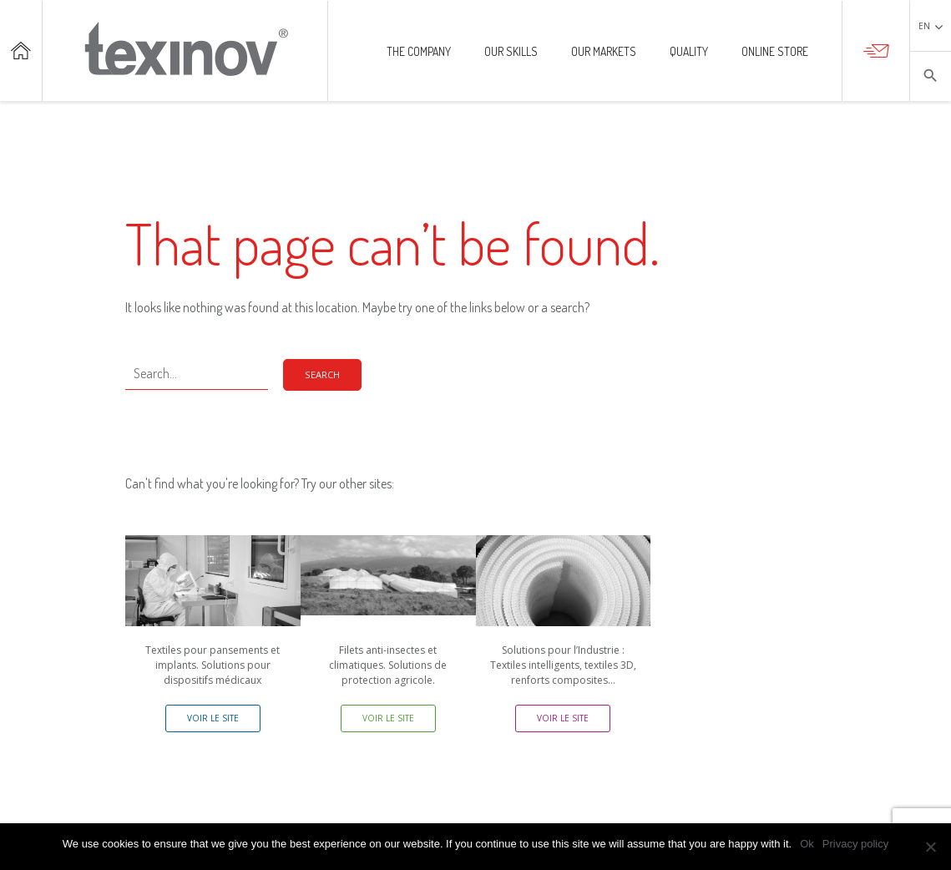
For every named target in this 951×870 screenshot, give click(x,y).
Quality (689, 52)
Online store (774, 52)
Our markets (603, 52)
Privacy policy (855, 843)
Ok (807, 843)
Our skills (511, 52)
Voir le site (213, 718)
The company (419, 52)
